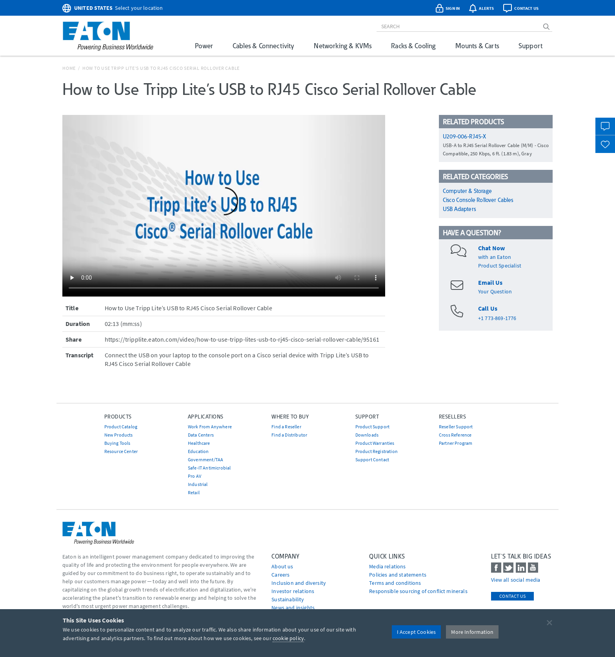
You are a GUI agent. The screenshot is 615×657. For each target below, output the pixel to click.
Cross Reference (455, 435)
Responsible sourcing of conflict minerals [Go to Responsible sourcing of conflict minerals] (418, 591)
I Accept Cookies (416, 631)
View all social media (515, 579)
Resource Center (121, 451)
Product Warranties (375, 443)
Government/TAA (205, 459)
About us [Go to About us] (282, 566)
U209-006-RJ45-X (464, 136)
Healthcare (199, 443)
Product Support (372, 427)
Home (69, 68)
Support (530, 46)
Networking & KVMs (342, 46)
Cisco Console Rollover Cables (478, 200)
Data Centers (201, 435)
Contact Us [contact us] (512, 596)
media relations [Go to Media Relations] (387, 566)
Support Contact (372, 459)
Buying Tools (117, 443)
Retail (194, 492)
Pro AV (194, 476)
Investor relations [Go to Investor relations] (292, 591)
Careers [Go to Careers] (280, 574)
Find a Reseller (286, 427)
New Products (118, 435)
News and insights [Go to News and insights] (293, 607)
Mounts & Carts (477, 46)
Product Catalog (120, 427)
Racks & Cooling (413, 46)
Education (198, 451)
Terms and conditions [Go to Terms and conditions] (395, 582)
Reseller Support (456, 427)
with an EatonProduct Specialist (499, 257)
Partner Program (455, 443)
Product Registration (376, 451)
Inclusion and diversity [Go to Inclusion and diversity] (298, 582)
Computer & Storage (467, 191)
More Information (472, 631)
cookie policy (288, 638)
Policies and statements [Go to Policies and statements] (397, 574)
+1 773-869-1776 (497, 318)
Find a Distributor (289, 435)
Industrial (198, 484)
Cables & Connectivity (263, 46)
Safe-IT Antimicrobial (209, 468)
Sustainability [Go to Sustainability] (287, 599)
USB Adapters (459, 209)
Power (204, 46)
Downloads (366, 435)
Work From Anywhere (210, 427)
